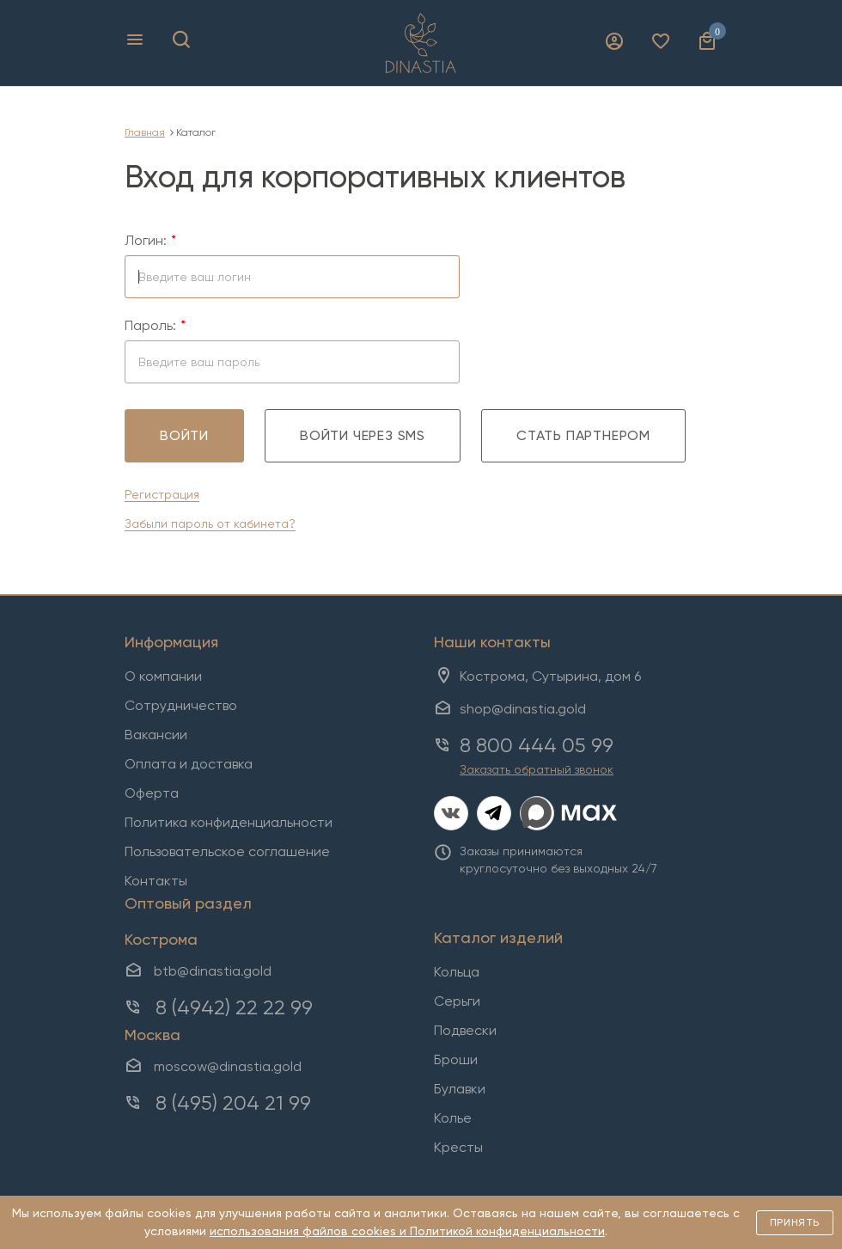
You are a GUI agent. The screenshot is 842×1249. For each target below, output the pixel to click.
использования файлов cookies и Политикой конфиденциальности (407, 1231)
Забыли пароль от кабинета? (210, 523)
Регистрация (162, 494)
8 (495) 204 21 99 (233, 1103)
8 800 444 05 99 (536, 745)
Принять (795, 1222)
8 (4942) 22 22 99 (234, 1007)
